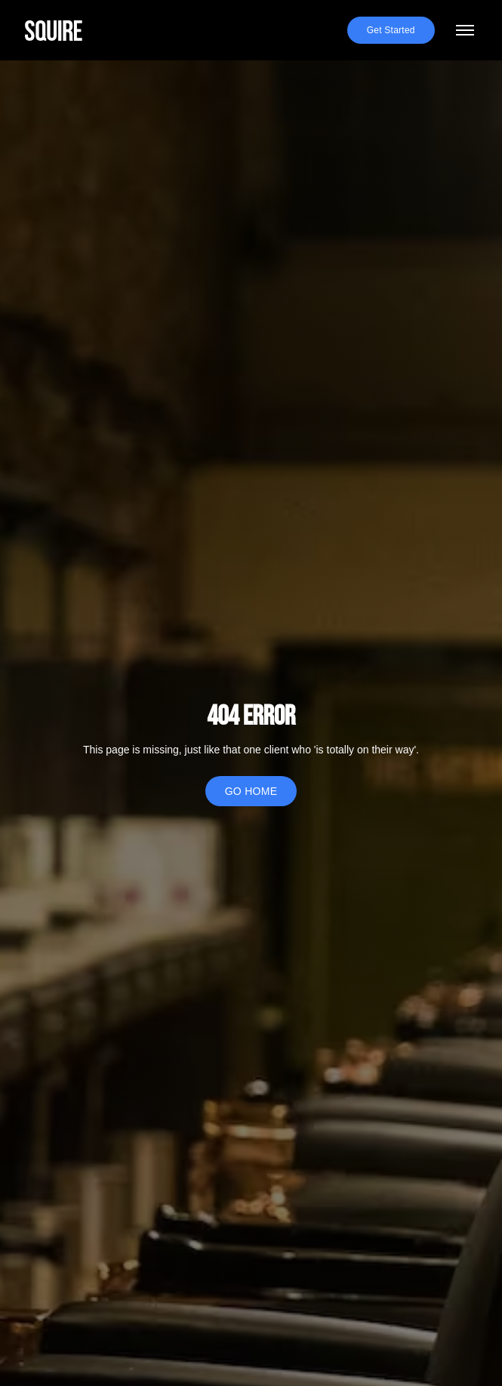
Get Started (391, 30)
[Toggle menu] (465, 30)
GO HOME (251, 791)
